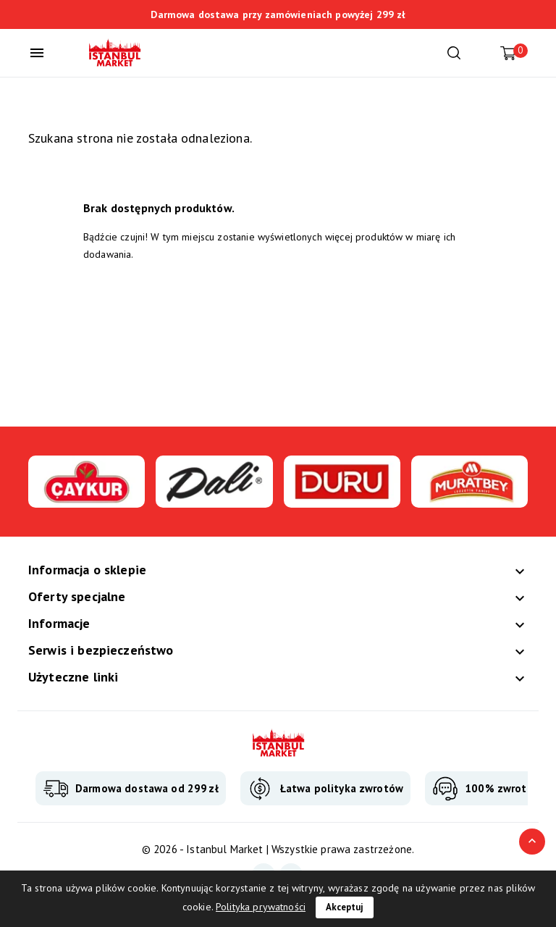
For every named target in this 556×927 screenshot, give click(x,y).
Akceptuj (344, 907)
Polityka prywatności (261, 906)
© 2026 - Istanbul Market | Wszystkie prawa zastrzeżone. (278, 849)
